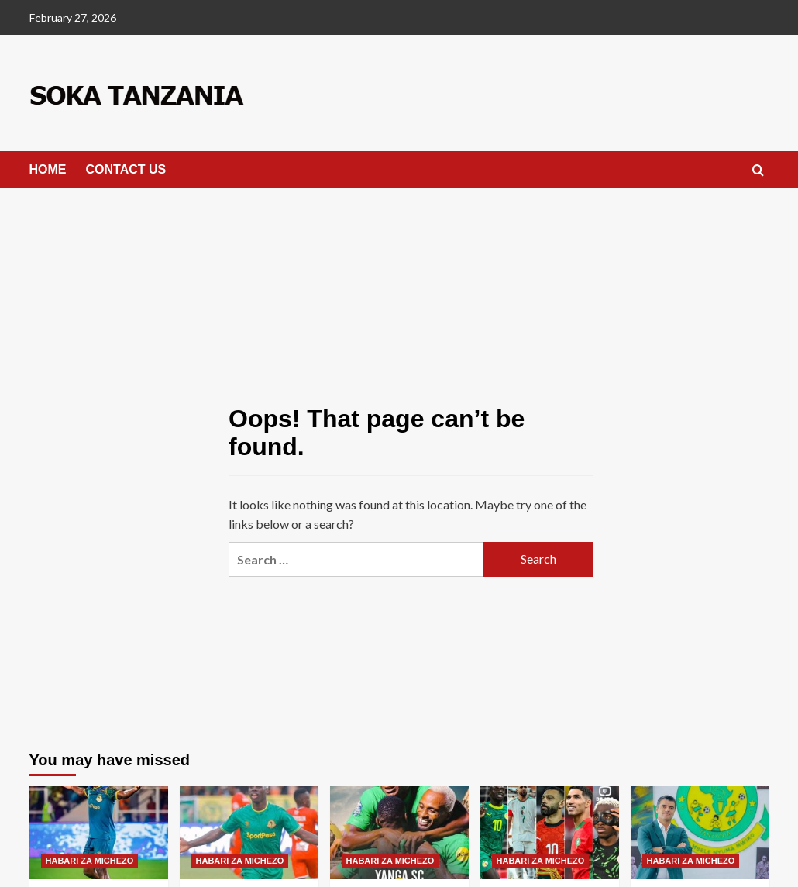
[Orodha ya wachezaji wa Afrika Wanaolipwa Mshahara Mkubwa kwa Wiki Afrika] (549, 832)
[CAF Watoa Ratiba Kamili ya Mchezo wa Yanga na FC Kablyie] (399, 832)
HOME (48, 169)
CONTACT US (126, 169)
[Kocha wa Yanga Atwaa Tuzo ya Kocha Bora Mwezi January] (700, 832)
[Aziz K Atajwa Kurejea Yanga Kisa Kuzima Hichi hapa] (249, 832)
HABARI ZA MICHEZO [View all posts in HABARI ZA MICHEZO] (90, 860)
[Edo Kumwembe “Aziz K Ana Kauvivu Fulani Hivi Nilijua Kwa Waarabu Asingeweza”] (98, 832)
